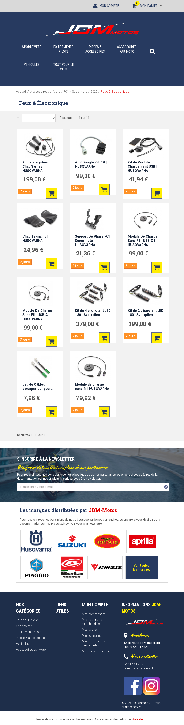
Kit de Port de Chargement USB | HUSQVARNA (142, 166)
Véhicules (32, 65)
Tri (18, 118)
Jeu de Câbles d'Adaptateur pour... (37, 387)
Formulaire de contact (138, 667)
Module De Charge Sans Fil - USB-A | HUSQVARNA (37, 315)
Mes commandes (94, 612)
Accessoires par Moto (126, 49)
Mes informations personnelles (94, 642)
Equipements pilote (63, 49)
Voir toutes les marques (141, 566)
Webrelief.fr (140, 718)
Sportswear (31, 47)
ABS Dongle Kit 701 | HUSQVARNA (91, 164)
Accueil (21, 91)
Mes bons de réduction (97, 649)
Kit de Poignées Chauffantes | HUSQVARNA (35, 166)
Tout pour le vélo (63, 67)
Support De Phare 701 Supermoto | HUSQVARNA (92, 240)
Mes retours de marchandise (92, 620)
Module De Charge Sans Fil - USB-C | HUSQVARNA (143, 240)
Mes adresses (91, 634)
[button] (152, 49)
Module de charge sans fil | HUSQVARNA (92, 387)
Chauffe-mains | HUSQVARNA (35, 238)
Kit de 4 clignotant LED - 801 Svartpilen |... (93, 313)
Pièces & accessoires (95, 49)
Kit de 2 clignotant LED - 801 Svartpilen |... (146, 313)
